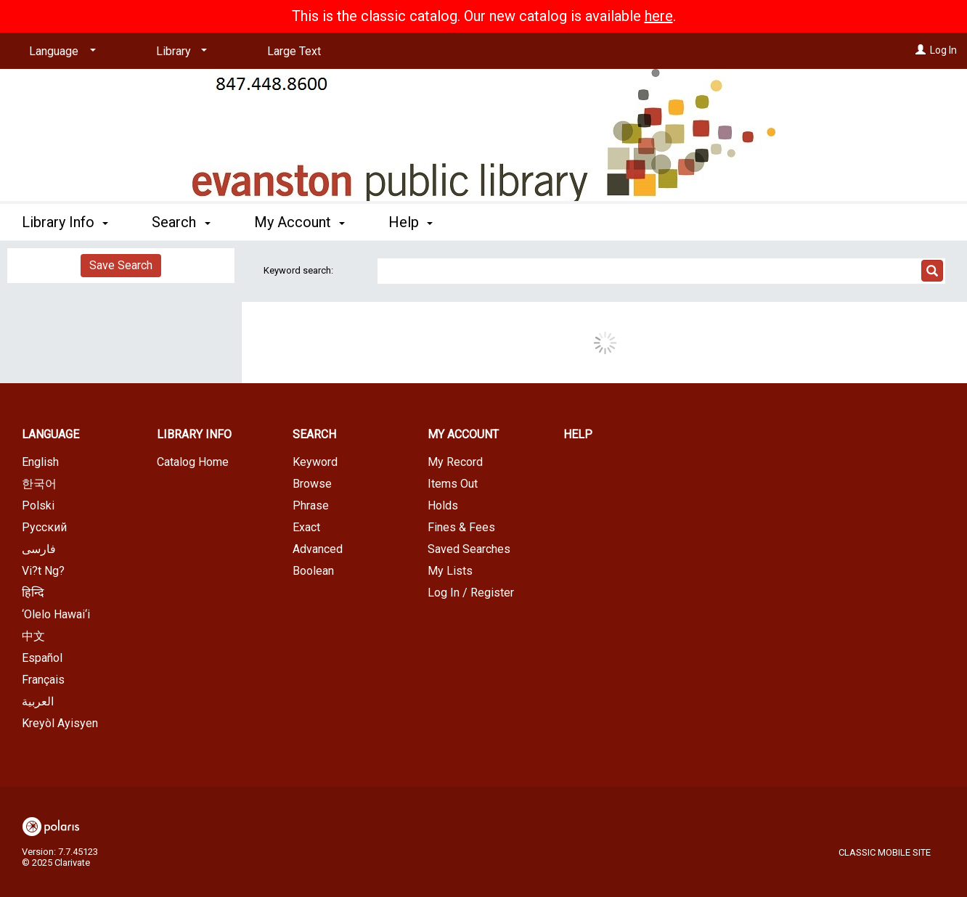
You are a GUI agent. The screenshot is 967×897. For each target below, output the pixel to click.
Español (42, 658)
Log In (943, 50)
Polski (38, 505)
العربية (38, 701)
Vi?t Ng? (43, 571)
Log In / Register (471, 592)
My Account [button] (299, 222)
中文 (33, 636)
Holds (443, 505)
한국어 (39, 484)
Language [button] (50, 434)
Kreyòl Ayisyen (60, 723)
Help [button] (410, 222)
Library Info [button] (65, 222)
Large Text (294, 51)
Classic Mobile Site (885, 852)
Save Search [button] (120, 265)
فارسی (39, 549)
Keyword (315, 462)
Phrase (311, 505)
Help (577, 434)
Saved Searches (469, 549)
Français (43, 680)
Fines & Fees (461, 527)
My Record (455, 462)
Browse (312, 484)
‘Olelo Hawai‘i (56, 614)
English (40, 462)
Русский (44, 527)
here (659, 16)
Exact (306, 527)
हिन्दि (33, 592)
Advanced (318, 549)
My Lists (450, 571)
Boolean (313, 571)
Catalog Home (193, 462)
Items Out (453, 484)
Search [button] (181, 222)
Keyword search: (299, 270)
